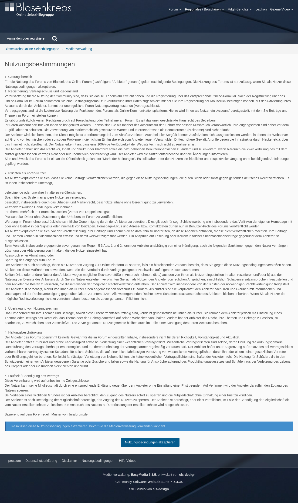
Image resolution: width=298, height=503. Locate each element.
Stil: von (149, 489)
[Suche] (55, 38)
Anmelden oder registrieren (26, 38)
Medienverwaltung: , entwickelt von (149, 474)
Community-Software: (149, 482)
